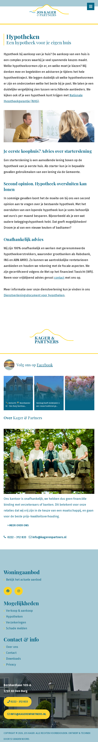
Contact (11, 653)
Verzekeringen (16, 622)
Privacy (11, 664)
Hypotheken (14, 616)
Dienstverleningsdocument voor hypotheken (34, 295)
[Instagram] (18, 591)
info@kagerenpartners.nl (49, 537)
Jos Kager (29, 733)
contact (59, 277)
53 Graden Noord (19, 739)
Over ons (12, 647)
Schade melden (16, 628)
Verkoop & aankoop (19, 610)
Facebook (45, 364)
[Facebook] (8, 591)
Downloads (13, 658)
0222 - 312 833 (16, 537)
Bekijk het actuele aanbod (23, 579)
